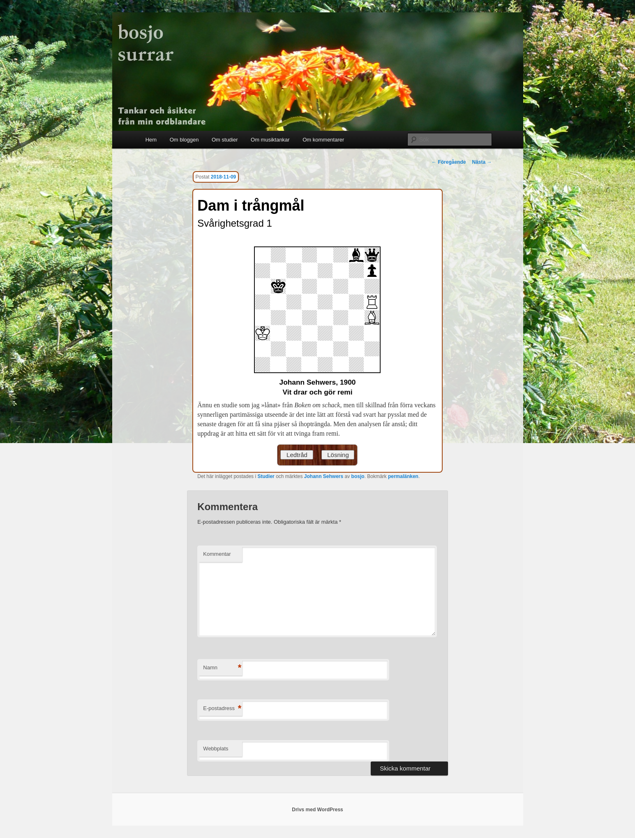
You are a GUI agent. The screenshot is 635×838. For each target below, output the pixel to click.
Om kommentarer (323, 140)
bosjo (358, 476)
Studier (265, 476)
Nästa (482, 162)
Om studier (225, 140)
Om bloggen (184, 140)
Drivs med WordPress (317, 809)
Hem (151, 140)
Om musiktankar (270, 140)
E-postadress (222, 709)
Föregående (449, 162)
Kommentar (217, 554)
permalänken (403, 476)
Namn (222, 668)
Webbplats (215, 748)
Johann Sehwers (323, 476)
